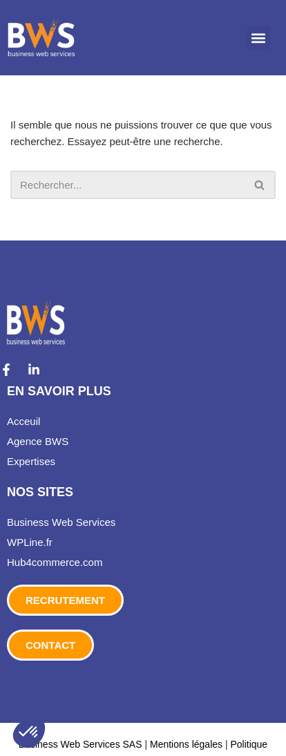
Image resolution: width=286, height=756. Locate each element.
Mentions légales (186, 743)
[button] (258, 37)
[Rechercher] (127, 184)
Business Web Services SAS (82, 743)
